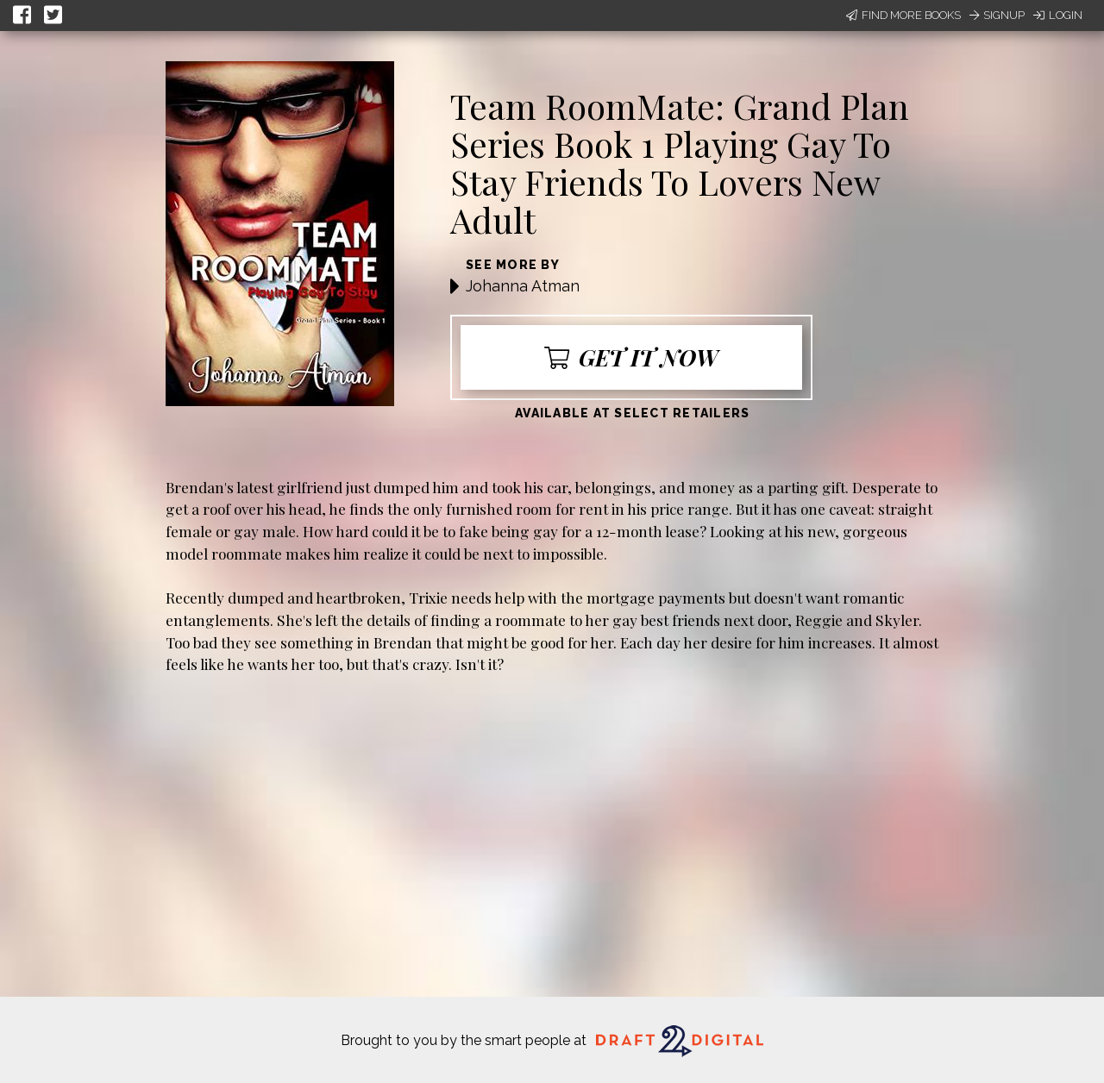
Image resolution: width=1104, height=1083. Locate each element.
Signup (997, 15)
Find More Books (903, 15)
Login (1057, 15)
